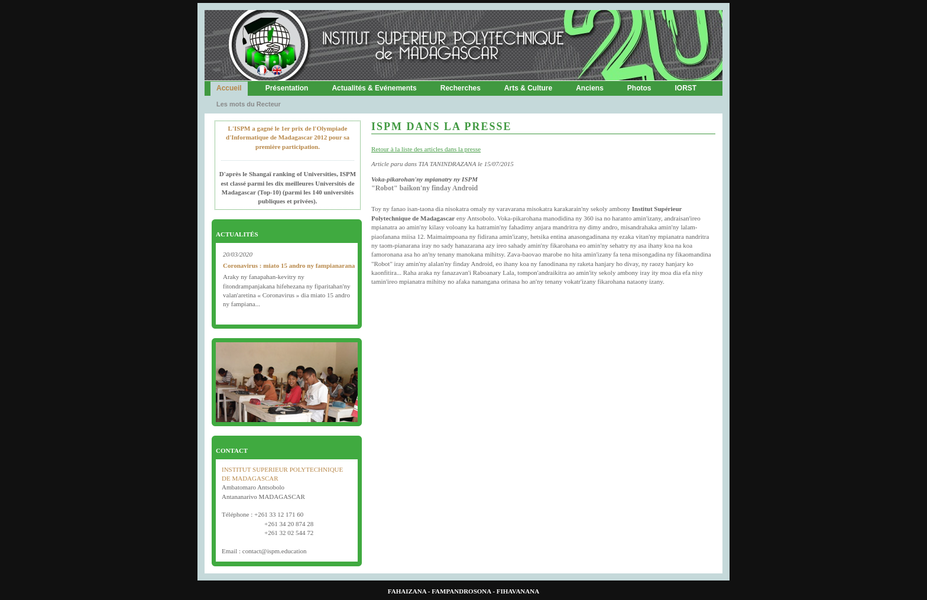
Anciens (590, 88)
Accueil (229, 88)
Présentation (287, 88)
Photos (639, 88)
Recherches (460, 88)
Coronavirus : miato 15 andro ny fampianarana (289, 265)
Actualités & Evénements (374, 88)
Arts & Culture (528, 88)
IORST (686, 88)
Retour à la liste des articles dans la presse (426, 149)
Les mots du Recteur (248, 104)
